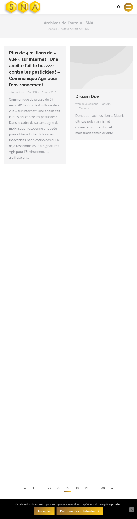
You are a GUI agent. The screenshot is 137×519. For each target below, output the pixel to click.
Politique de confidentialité (79, 511)
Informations (17, 92)
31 (86, 488)
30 (77, 488)
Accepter (44, 511)
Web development (86, 104)
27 (49, 488)
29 (67, 488)
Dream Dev (87, 96)
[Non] (131, 509)
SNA (89, 23)
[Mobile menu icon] (128, 7)
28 (58, 488)
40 (103, 488)
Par (32, 92)
